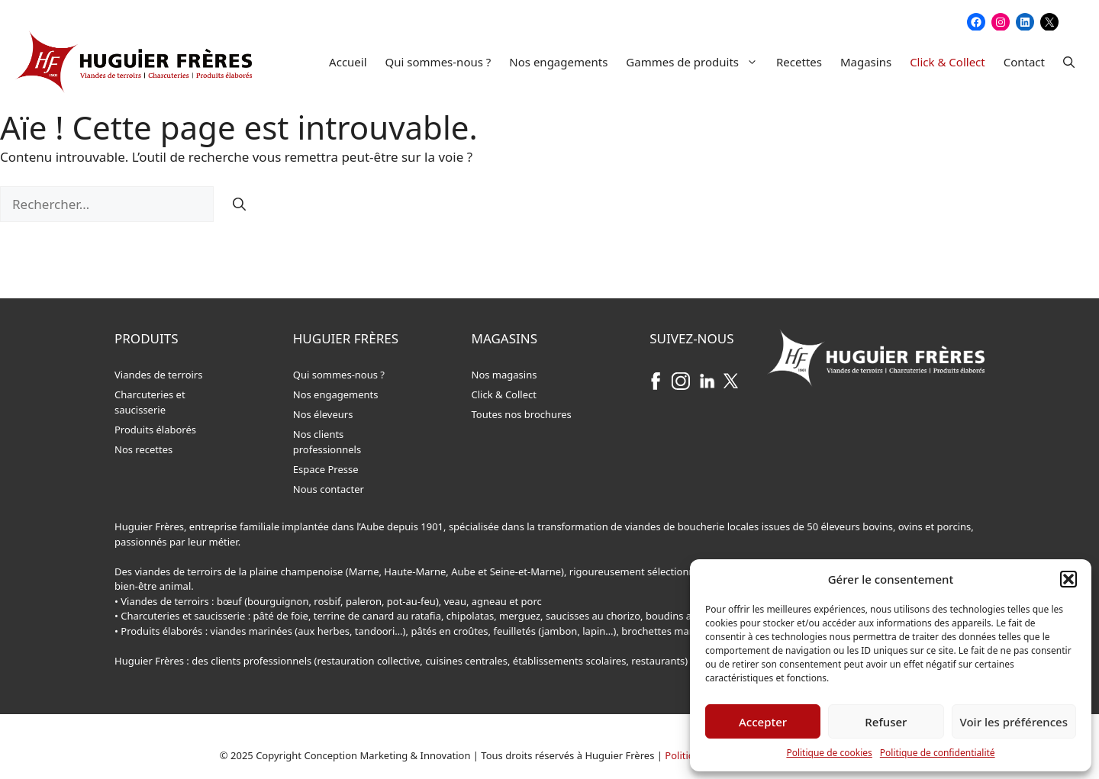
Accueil (347, 61)
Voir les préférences (1014, 721)
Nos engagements (558, 61)
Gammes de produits (696, 62)
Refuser (886, 721)
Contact (1024, 61)
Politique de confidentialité (937, 752)
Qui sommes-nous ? (438, 61)
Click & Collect (947, 61)
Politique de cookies (829, 752)
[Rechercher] (239, 204)
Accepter (763, 721)
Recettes (799, 61)
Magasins (865, 61)
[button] (1068, 579)
